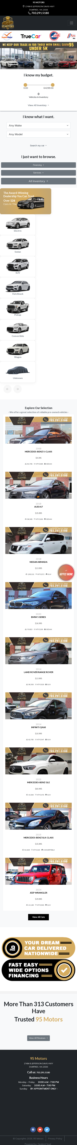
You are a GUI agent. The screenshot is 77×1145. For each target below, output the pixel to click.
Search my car (38, 145)
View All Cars (38, 917)
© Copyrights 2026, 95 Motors (28, 1138)
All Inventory (38, 181)
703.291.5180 (40, 13)
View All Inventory (38, 105)
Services (38, 172)
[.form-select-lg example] (38, 125)
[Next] (15, 382)
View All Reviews (38, 1038)
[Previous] (4, 382)
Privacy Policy (55, 1138)
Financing (38, 165)
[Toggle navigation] (71, 23)
